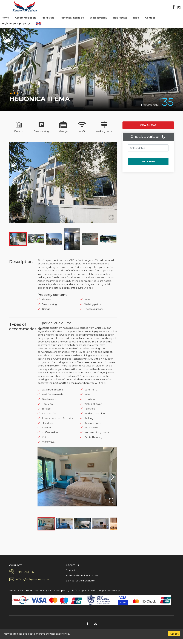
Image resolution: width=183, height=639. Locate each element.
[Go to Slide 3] (54, 239)
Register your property (15, 23)
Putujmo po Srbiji (24, 6)
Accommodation (25, 17)
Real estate (120, 17)
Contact (150, 17)
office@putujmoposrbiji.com (33, 579)
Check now (148, 161)
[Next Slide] (112, 182)
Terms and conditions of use (82, 575)
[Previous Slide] (13, 182)
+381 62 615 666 (25, 572)
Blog (136, 17)
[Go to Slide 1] (18, 239)
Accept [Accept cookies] (174, 633)
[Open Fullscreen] (111, 217)
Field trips (48, 17)
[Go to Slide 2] (36, 239)
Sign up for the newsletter (81, 580)
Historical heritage (72, 17)
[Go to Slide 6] (108, 239)
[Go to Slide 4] (72, 238)
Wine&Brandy (98, 17)
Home (5, 17)
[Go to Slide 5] (90, 239)
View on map (148, 125)
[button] (63, 182)
